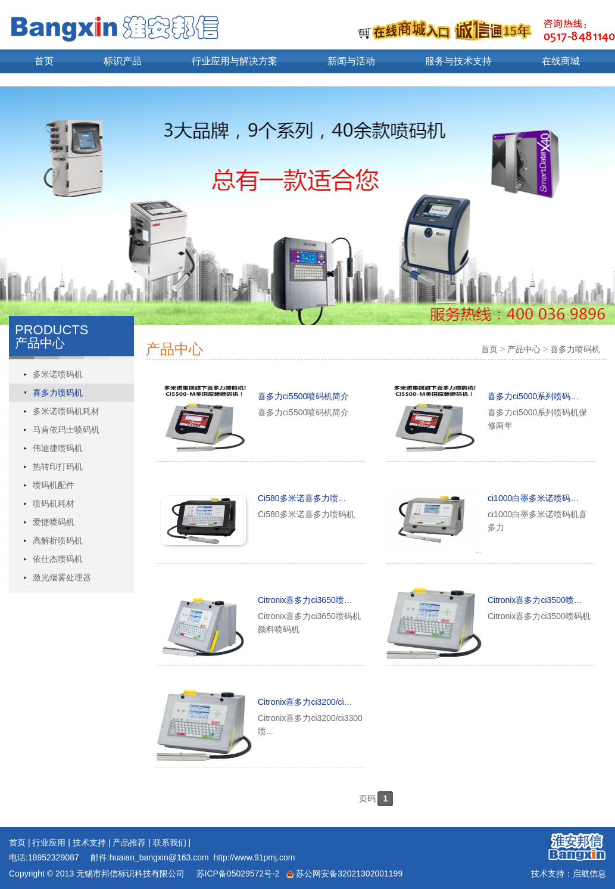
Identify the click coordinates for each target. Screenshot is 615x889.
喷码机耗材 (53, 503)
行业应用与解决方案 (234, 61)
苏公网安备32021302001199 (344, 873)
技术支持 (89, 842)
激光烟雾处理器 (62, 577)
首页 (44, 61)
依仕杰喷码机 (58, 559)
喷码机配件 (53, 485)
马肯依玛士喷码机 (66, 429)
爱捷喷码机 (53, 522)
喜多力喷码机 (58, 392)
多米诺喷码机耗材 (66, 411)
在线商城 (561, 61)
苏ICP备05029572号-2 (237, 873)
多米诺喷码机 (58, 374)
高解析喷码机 (58, 540)
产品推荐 (129, 842)
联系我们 (169, 842)
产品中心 (524, 349)
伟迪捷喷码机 (58, 448)
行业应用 (48, 842)
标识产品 (123, 61)
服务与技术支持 (458, 61)
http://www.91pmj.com (254, 857)
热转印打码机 (58, 466)
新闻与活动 (351, 61)
